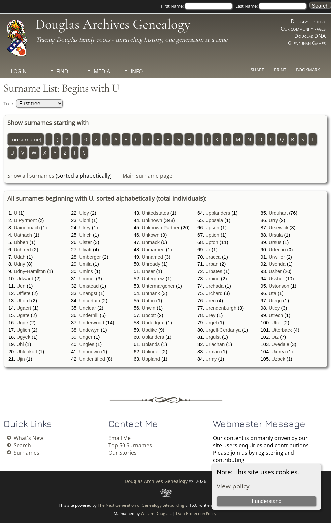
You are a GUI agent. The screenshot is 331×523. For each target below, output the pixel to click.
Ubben (21, 242)
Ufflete (23, 293)
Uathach (23, 235)
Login (19, 71)
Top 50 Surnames (130, 445)
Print (280, 70)
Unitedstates (155, 213)
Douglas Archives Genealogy (113, 24)
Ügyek (23, 337)
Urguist (212, 337)
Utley (274, 308)
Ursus (275, 242)
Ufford (23, 300)
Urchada (214, 286)
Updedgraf (153, 322)
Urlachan (215, 344)
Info (137, 71)
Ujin (20, 359)
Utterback (281, 330)
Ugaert (23, 308)
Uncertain (89, 300)
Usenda (277, 264)
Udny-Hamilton (30, 271)
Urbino (212, 278)
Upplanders (217, 213)
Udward (24, 278)
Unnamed (152, 257)
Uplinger (151, 351)
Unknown (152, 220)
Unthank (151, 293)
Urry (273, 220)
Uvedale (280, 344)
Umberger (90, 257)
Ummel (86, 278)
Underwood (91, 322)
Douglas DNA (310, 35)
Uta (272, 293)
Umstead (89, 286)
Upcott (149, 315)
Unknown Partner (160, 227)
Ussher (276, 278)
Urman (212, 351)
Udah (19, 257)
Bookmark (308, 70)
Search (22, 445)
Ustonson (279, 286)
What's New (28, 438)
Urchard (213, 293)
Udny (19, 264)
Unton (148, 300)
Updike (149, 330)
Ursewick (278, 227)
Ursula (276, 235)
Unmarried (153, 249)
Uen (20, 286)
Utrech (276, 315)
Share (257, 70)
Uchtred (22, 249)
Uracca (212, 257)
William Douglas (156, 513)
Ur (207, 249)
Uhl (20, 344)
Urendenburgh (220, 308)
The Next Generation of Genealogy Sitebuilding (141, 505)
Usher (275, 271)
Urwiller (277, 257)
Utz (275, 337)
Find (62, 71)
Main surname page (147, 175)
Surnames (26, 452)
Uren (210, 300)
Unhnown (89, 351)
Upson (212, 227)
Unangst (88, 293)
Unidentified (92, 359)
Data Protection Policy (196, 513)
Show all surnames (30, 175)
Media (102, 71)
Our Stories (122, 452)
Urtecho (277, 249)
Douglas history (308, 21)
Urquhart (278, 213)
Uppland (151, 359)
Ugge (22, 322)
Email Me (119, 438)
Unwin (148, 308)
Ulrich (85, 235)
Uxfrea (278, 351)
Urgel (211, 322)
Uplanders (153, 337)
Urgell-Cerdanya (223, 330)
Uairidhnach (27, 227)
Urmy (211, 359)
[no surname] (25, 139)
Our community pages (303, 28)
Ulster (85, 242)
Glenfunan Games (307, 43)
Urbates (213, 271)
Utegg (275, 300)
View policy (233, 486)
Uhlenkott (26, 351)
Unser (148, 271)
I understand (267, 501)
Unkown (150, 235)
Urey (210, 315)
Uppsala (214, 220)
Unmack (151, 242)
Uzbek (278, 359)
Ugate (22, 315)
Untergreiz (153, 278)
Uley (84, 213)
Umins (86, 271)
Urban (211, 264)
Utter (276, 322)
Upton (211, 242)
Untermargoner (158, 286)
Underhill (88, 315)
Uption (212, 235)
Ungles (86, 344)
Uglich (23, 330)
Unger (85, 337)
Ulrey (84, 227)
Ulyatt (85, 249)
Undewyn (89, 330)
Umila (85, 264)
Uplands (151, 344)
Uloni (84, 220)
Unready (151, 264)
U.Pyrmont (25, 220)
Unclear (87, 308)
